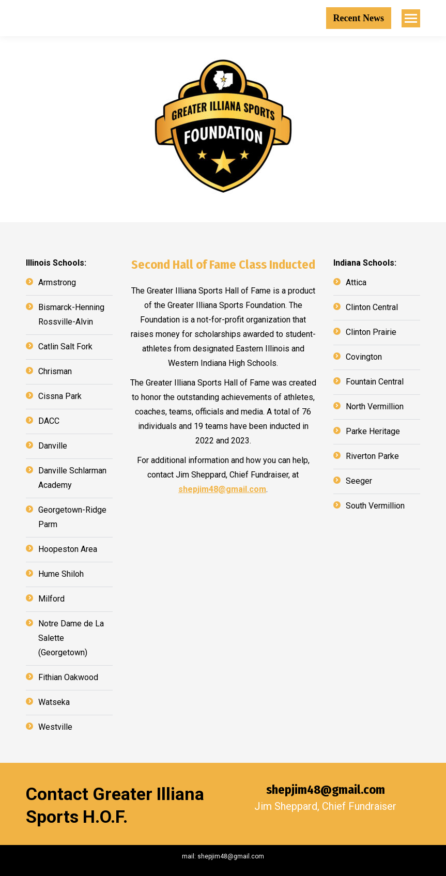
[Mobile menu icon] (411, 18)
